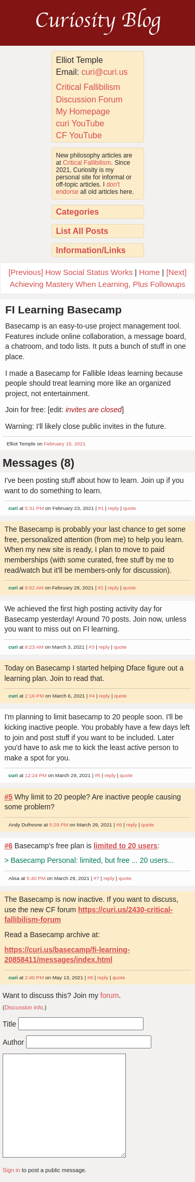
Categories (77, 211)
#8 (90, 977)
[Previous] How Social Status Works (70, 272)
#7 (96, 878)
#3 (92, 647)
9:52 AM (34, 587)
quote (129, 508)
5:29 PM (59, 825)
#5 (97, 775)
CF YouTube (79, 135)
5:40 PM (36, 878)
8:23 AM (34, 647)
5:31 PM (34, 508)
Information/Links (91, 250)
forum (109, 995)
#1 (101, 508)
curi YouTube (80, 123)
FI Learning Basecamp (63, 310)
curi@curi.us (104, 72)
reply (113, 508)
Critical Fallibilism (88, 87)
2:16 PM (34, 696)
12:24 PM (36, 775)
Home (149, 272)
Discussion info (24, 1007)
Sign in (11, 1170)
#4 (92, 696)
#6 (119, 825)
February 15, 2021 (65, 443)
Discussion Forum (89, 99)
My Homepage (83, 111)
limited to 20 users (126, 846)
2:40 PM (34, 977)
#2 (100, 587)
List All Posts (82, 231)
